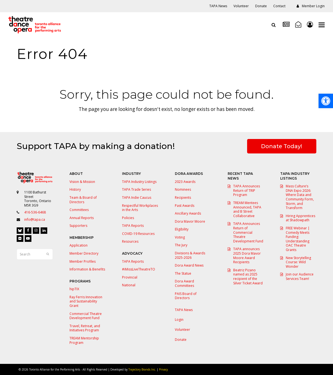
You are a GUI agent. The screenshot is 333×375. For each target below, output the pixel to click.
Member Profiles (82, 261)
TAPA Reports (133, 225)
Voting (180, 237)
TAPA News (184, 309)
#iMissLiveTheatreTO (138, 269)
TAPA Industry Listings (139, 181)
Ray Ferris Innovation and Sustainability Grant (85, 301)
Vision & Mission (82, 181)
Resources (130, 241)
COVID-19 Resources (138, 233)
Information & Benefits (87, 269)
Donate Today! (281, 146)
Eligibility (181, 229)
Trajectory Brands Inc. (142, 369)
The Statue (183, 273)
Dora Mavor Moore (190, 221)
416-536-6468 (35, 212)
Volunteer (182, 329)
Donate (181, 339)
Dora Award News (189, 265)
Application (78, 245)
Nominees (183, 189)
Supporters (78, 225)
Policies (128, 217)
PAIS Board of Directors (186, 296)
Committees (79, 209)
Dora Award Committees (184, 283)
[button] (322, 25)
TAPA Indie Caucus (136, 197)
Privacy (163, 369)
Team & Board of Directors (83, 199)
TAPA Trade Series (136, 189)
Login (179, 319)
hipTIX (74, 289)
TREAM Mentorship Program (84, 340)
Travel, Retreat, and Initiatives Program (84, 328)
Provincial (129, 277)
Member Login (313, 6)
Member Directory (83, 253)
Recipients (183, 197)
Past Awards (184, 205)
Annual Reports (81, 217)
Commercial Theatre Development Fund (85, 316)
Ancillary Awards (188, 213)
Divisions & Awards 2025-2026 (190, 255)
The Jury (181, 245)
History (75, 189)
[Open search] (274, 25)
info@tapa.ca (34, 219)
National (128, 285)
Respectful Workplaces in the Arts (140, 207)
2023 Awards (185, 181)
